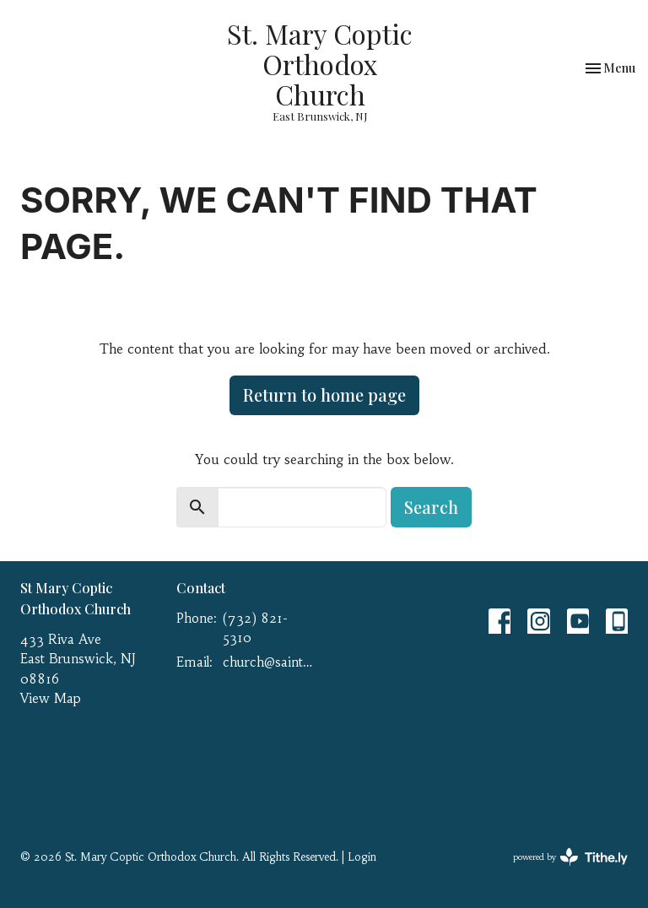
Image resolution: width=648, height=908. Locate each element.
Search (431, 506)
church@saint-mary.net (269, 662)
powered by (570, 857)
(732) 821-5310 (255, 628)
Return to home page (324, 394)
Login (362, 857)
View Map (50, 698)
